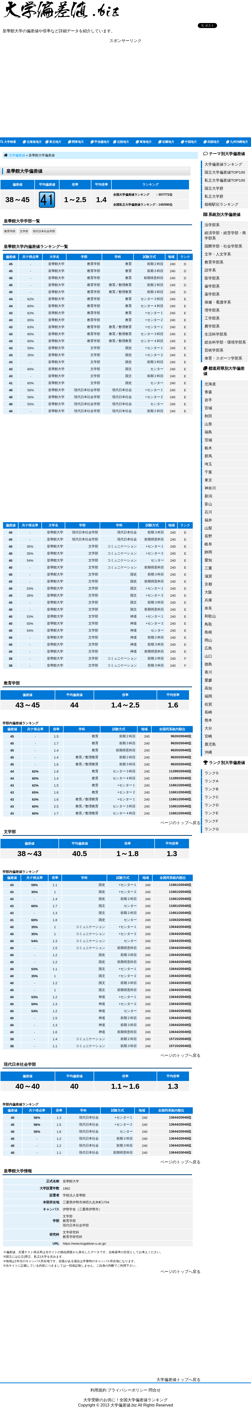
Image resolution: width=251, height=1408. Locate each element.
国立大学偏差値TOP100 (225, 172)
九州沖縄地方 (237, 142)
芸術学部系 (214, 350)
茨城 (208, 440)
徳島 (208, 664)
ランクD (212, 805)
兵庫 (208, 600)
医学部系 (212, 278)
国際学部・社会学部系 (223, 246)
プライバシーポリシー (127, 1390)
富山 (208, 504)
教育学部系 (214, 262)
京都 (208, 584)
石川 (208, 512)
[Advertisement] (126, 90)
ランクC (212, 797)
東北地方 (53, 142)
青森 (208, 392)
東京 (208, 480)
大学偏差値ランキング (223, 164)
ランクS (211, 773)
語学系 (210, 270)
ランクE (211, 813)
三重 (208, 568)
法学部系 (212, 225)
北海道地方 (32, 142)
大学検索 (8, 142)
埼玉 (208, 464)
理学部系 (212, 310)
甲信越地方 (100, 142)
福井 (208, 520)
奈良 (208, 608)
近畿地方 (166, 142)
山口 (208, 656)
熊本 (208, 720)
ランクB (211, 789)
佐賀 (208, 704)
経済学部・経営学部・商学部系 (225, 235)
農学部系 (212, 326)
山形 (208, 424)
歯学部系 (212, 286)
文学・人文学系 (218, 254)
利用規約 (98, 1390)
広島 (208, 648)
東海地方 (144, 142)
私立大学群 (214, 196)
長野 (208, 536)
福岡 (208, 696)
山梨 (208, 528)
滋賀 (208, 576)
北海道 (210, 384)
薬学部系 (212, 294)
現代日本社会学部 (44, 231)
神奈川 (210, 488)
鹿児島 (210, 744)
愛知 (208, 560)
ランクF (211, 821)
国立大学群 (214, 188)
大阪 (208, 592)
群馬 (208, 456)
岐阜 (208, 544)
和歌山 (210, 616)
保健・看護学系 (218, 302)
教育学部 (9, 231)
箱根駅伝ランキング (221, 204)
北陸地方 (121, 142)
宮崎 (208, 736)
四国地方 (211, 142)
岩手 (208, 400)
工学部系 (212, 318)
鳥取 (208, 624)
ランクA (211, 781)
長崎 (208, 712)
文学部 (24, 231)
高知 (208, 688)
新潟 (208, 496)
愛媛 (208, 680)
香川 (208, 672)
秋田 (208, 416)
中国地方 (189, 142)
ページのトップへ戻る (180, 823)
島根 (208, 632)
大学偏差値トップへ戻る (178, 1379)
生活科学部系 (216, 334)
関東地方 (76, 142)
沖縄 (208, 752)
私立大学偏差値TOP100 (225, 180)
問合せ (155, 1390)
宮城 (208, 408)
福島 (208, 432)
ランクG (212, 829)
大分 (208, 728)
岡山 (208, 640)
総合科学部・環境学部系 (225, 342)
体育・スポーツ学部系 (223, 358)
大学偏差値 (17, 155)
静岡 (208, 552)
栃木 (208, 448)
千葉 (208, 472)
